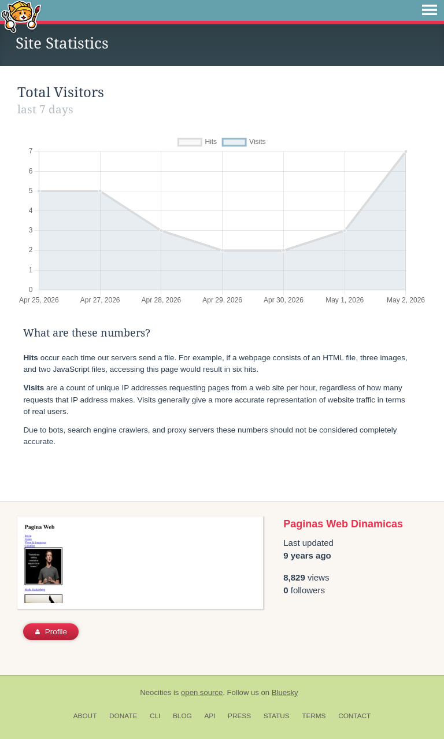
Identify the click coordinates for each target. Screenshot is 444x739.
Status (277, 716)
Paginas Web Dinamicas (343, 524)
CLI (155, 716)
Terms (313, 716)
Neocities (155, 692)
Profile (51, 631)
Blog (182, 716)
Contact (354, 716)
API (209, 716)
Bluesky (285, 692)
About (85, 716)
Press (239, 716)
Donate (123, 716)
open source (202, 692)
